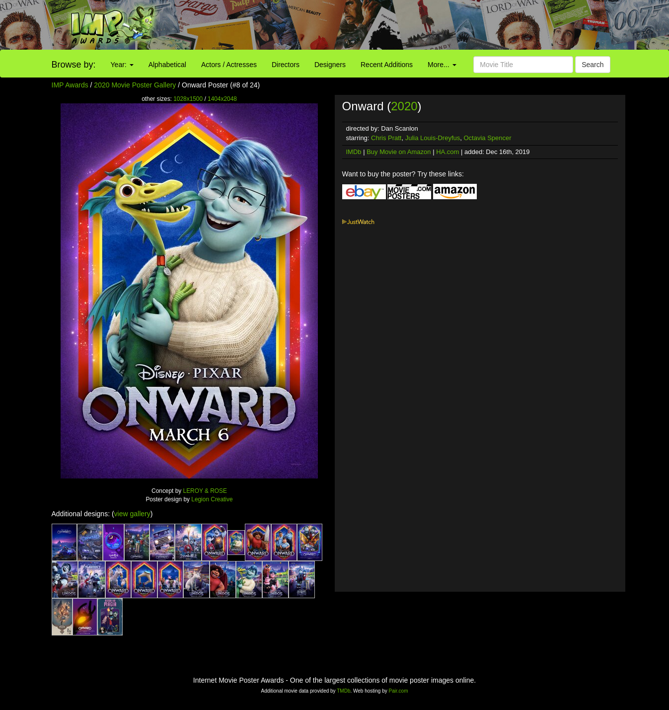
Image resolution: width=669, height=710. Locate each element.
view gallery (132, 514)
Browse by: (74, 65)
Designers (330, 65)
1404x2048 (222, 98)
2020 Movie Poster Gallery (135, 85)
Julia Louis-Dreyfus (432, 138)
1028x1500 (188, 98)
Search (592, 65)
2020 (404, 106)
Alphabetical (167, 65)
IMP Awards (70, 85)
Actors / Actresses (229, 65)
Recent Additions (387, 65)
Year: (122, 65)
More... (442, 65)
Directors (285, 65)
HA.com (447, 152)
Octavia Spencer (488, 138)
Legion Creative (211, 499)
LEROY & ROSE (205, 490)
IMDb (354, 152)
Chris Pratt (386, 138)
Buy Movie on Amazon (399, 152)
